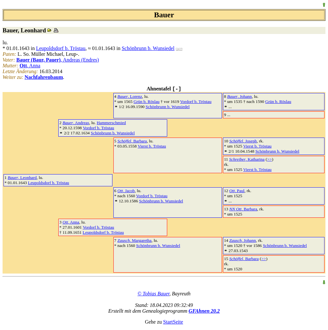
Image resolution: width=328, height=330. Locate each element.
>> (269, 159)
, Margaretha (135, 240)
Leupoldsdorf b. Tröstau (60, 48)
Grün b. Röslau (147, 101)
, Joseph (243, 141)
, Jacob (126, 190)
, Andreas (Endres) (57, 60)
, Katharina (247, 159)
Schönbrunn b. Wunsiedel (148, 48)
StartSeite (173, 322)
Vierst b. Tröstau (152, 146)
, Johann (239, 96)
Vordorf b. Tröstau (195, 101)
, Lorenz (130, 96)
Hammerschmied (111, 122)
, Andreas (75, 122)
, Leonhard (22, 177)
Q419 (179, 49)
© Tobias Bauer (153, 293)
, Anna (30, 65)
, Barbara (132, 141)
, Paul (236, 190)
